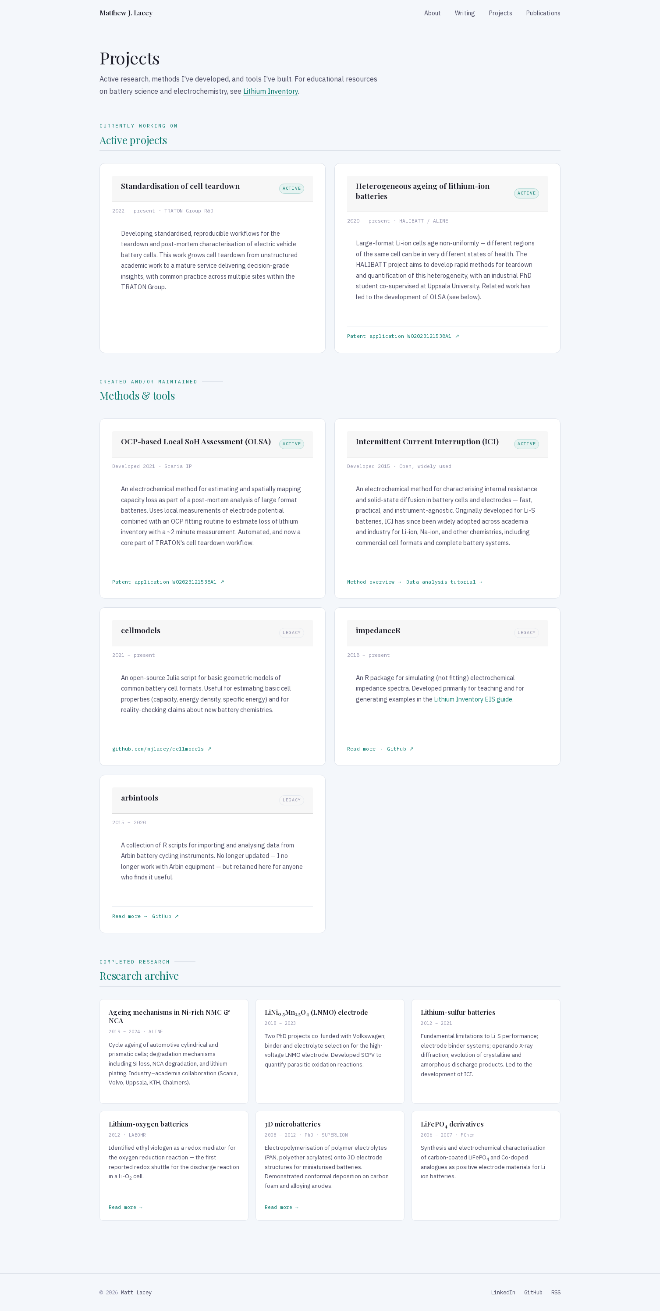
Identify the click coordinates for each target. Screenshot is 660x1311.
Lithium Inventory (270, 91)
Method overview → (374, 581)
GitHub (533, 1292)
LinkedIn (503, 1292)
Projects (500, 13)
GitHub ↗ (400, 748)
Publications (543, 13)
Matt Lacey (136, 1292)
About (432, 13)
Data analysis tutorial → (444, 581)
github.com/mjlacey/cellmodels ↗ (162, 748)
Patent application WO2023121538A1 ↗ (403, 336)
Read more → (364, 748)
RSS (556, 1292)
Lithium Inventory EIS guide (473, 699)
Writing (465, 13)
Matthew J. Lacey (126, 12)
